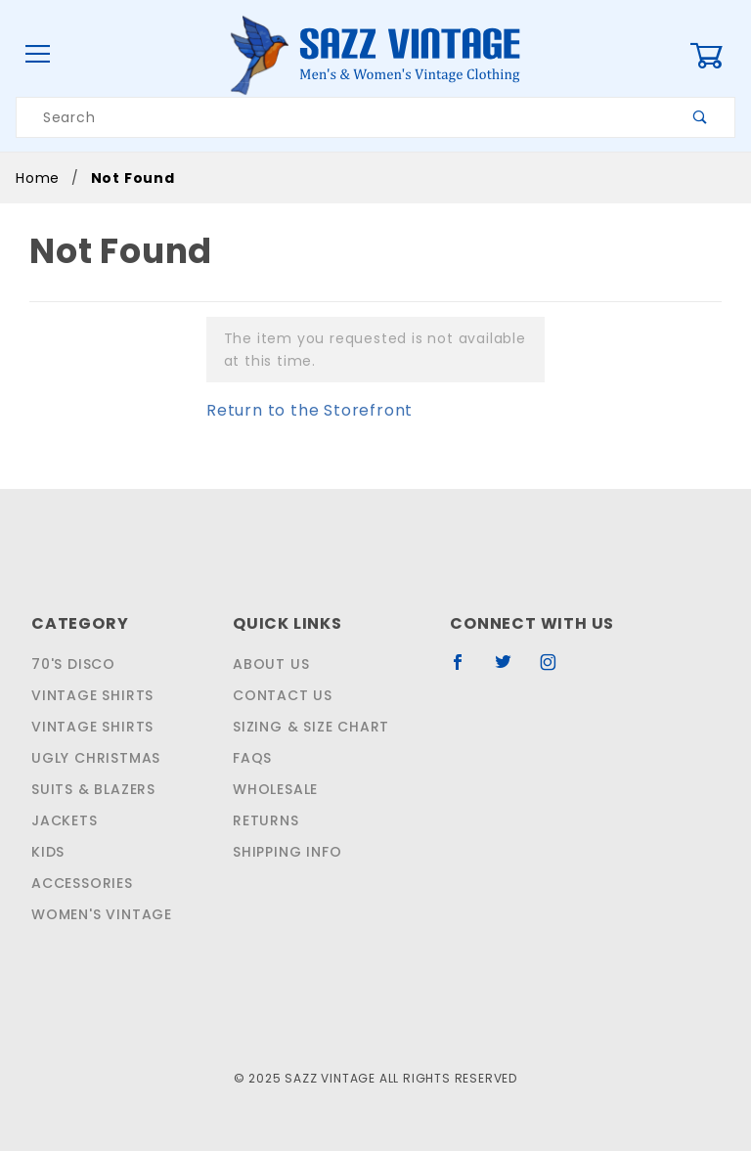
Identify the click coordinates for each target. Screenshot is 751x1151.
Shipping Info (285, 852)
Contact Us (277, 695)
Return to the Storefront (297, 410)
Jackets (63, 820)
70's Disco (70, 664)
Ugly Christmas (93, 758)
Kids (48, 852)
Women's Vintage (97, 914)
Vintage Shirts (90, 695)
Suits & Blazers (93, 789)
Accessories (80, 883)
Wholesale (275, 789)
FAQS (250, 758)
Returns (264, 820)
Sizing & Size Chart (306, 726)
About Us (267, 664)
